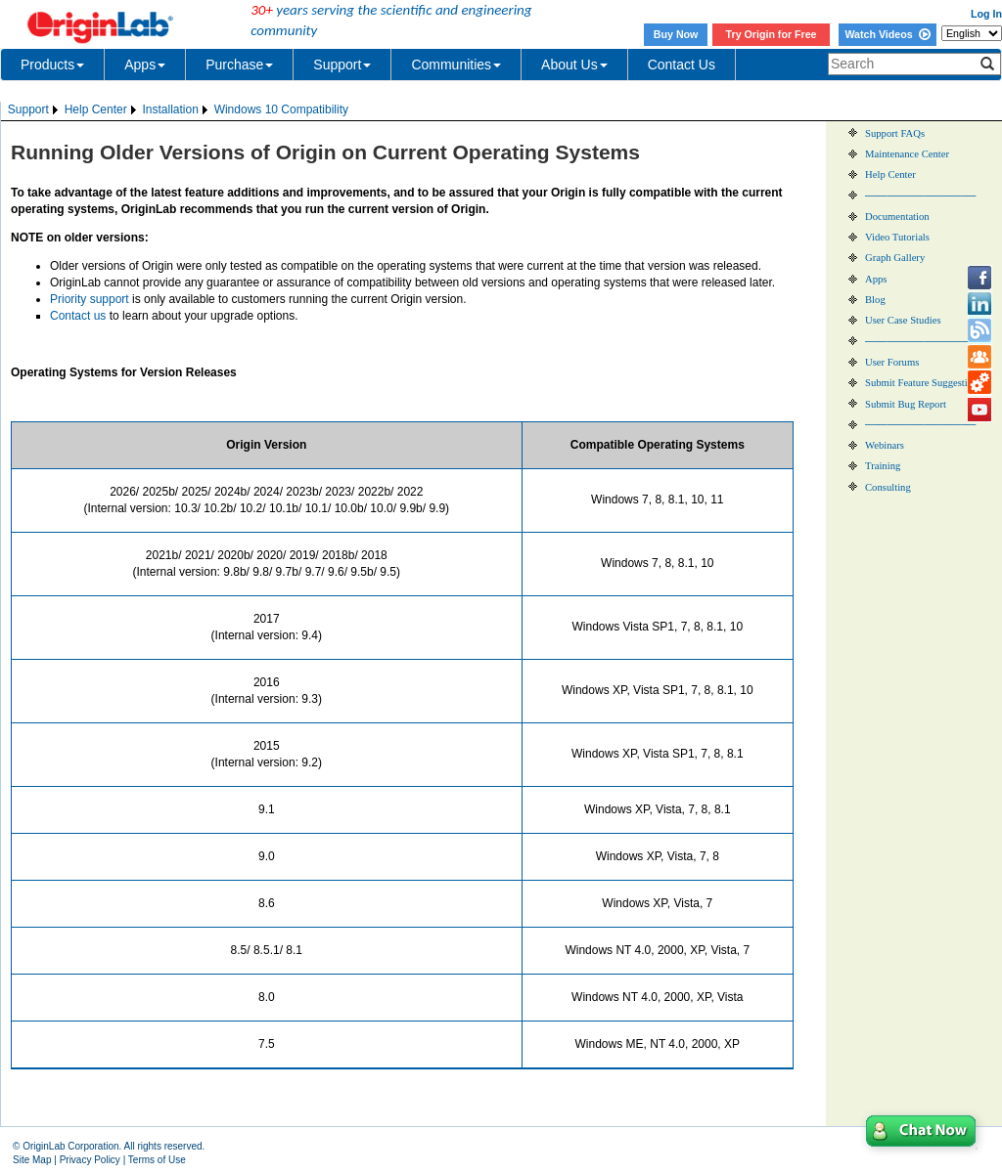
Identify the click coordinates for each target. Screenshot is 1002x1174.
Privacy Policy (90, 1159)
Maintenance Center (907, 154)
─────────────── (920, 196)
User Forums (892, 362)
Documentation (897, 216)
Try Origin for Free (771, 34)
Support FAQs (895, 133)
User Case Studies (903, 320)
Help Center (96, 109)
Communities (456, 64)
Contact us (78, 316)
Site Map (32, 1159)
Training (882, 465)
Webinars (884, 445)
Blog (875, 299)
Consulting (888, 487)
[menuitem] (34, 110)
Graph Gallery (895, 257)
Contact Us (681, 64)
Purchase (239, 64)
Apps (144, 64)
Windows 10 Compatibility (281, 109)
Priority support (89, 299)
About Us (574, 64)
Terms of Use (157, 1159)
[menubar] (178, 110)
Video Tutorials (897, 237)
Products (52, 64)
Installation (170, 109)
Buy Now (676, 34)
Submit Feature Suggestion (921, 382)
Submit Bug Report (905, 404)
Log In (986, 14)
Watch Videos (887, 34)
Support (342, 64)
